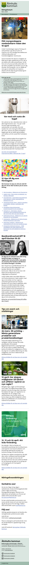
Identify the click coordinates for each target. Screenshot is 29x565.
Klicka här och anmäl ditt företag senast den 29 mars (14, 92)
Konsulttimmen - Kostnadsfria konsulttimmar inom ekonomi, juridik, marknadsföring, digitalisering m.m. (15, 199)
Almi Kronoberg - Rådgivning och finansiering (15, 192)
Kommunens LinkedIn (9, 558)
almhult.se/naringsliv (15, 518)
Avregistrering (5, 563)
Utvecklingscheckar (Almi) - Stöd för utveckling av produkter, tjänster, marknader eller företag (15, 204)
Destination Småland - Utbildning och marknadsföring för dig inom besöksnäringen (15, 223)
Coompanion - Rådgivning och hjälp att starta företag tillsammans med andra (15, 219)
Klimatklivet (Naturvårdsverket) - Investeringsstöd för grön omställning (13, 208)
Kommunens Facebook (9, 553)
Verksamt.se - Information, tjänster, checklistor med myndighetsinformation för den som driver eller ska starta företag (15, 212)
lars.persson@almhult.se (9, 497)
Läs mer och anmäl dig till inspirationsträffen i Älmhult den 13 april (13, 152)
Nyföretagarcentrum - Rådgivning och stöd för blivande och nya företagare (15, 216)
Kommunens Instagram (9, 556)
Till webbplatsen (13, 14)
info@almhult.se (20, 505)
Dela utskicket (5, 14)
